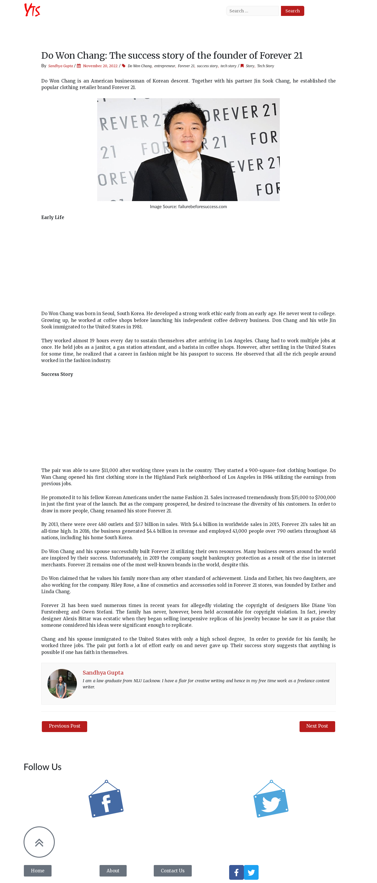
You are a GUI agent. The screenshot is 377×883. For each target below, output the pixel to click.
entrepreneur (164, 66)
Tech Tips (172, 14)
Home (68, 14)
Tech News (113, 14)
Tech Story (143, 14)
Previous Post (65, 726)
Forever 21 (186, 66)
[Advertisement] (188, 269)
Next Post (317, 726)
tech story (229, 66)
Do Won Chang (140, 66)
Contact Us (201, 14)
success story (207, 66)
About (88, 14)
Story (250, 66)
